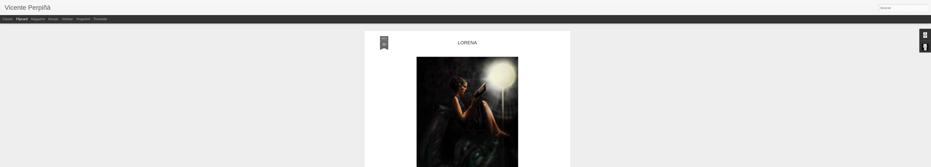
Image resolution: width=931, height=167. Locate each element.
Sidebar (67, 19)
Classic (7, 19)
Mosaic (53, 19)
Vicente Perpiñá (493, 138)
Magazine (38, 19)
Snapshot (83, 19)
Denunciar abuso (499, 164)
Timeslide (100, 19)
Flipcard (22, 19)
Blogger (483, 164)
